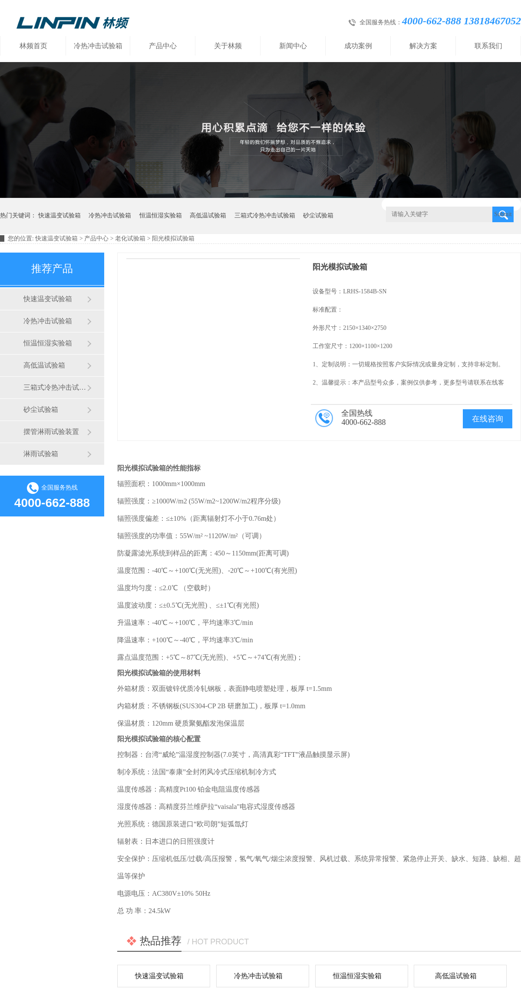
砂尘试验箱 (318, 215)
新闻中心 (293, 45)
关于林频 (228, 45)
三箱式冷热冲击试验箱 (264, 215)
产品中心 (163, 45)
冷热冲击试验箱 (98, 45)
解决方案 (423, 45)
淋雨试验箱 (40, 453)
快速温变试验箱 (59, 215)
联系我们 (488, 45)
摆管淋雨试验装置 (51, 431)
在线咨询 (487, 418)
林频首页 (33, 45)
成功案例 (358, 45)
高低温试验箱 (208, 215)
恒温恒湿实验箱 (160, 215)
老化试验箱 (130, 238)
